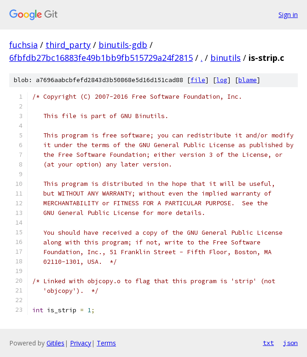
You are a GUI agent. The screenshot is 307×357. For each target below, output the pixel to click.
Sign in (288, 14)
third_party (68, 44)
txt (268, 343)
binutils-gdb (122, 44)
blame (247, 80)
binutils (225, 57)
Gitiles (55, 343)
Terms (106, 343)
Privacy (80, 343)
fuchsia (23, 44)
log (221, 80)
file (198, 80)
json (290, 343)
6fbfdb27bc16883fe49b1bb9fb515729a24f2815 (101, 57)
